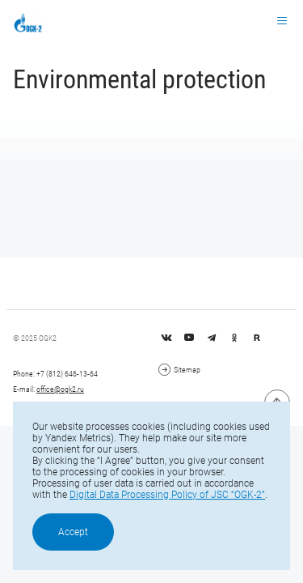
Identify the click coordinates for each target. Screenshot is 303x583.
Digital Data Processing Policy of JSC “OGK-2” (167, 494)
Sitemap (179, 370)
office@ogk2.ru (60, 389)
